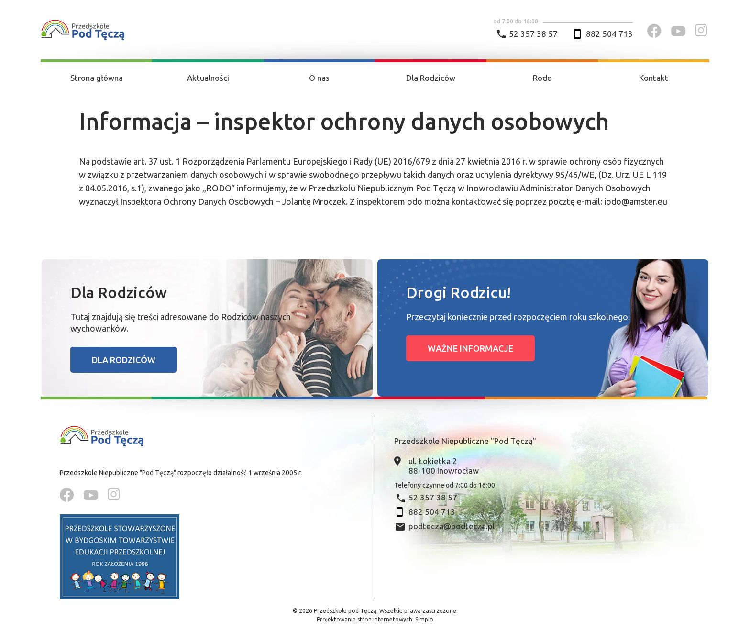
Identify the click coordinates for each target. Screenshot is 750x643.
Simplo (424, 619)
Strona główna (96, 77)
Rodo (542, 77)
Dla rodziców (123, 360)
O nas (319, 77)
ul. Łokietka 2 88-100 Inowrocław (443, 465)
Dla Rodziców (430, 77)
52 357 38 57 (533, 33)
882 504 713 (609, 33)
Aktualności (208, 77)
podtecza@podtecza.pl (451, 526)
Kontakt (653, 77)
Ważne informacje (470, 348)
